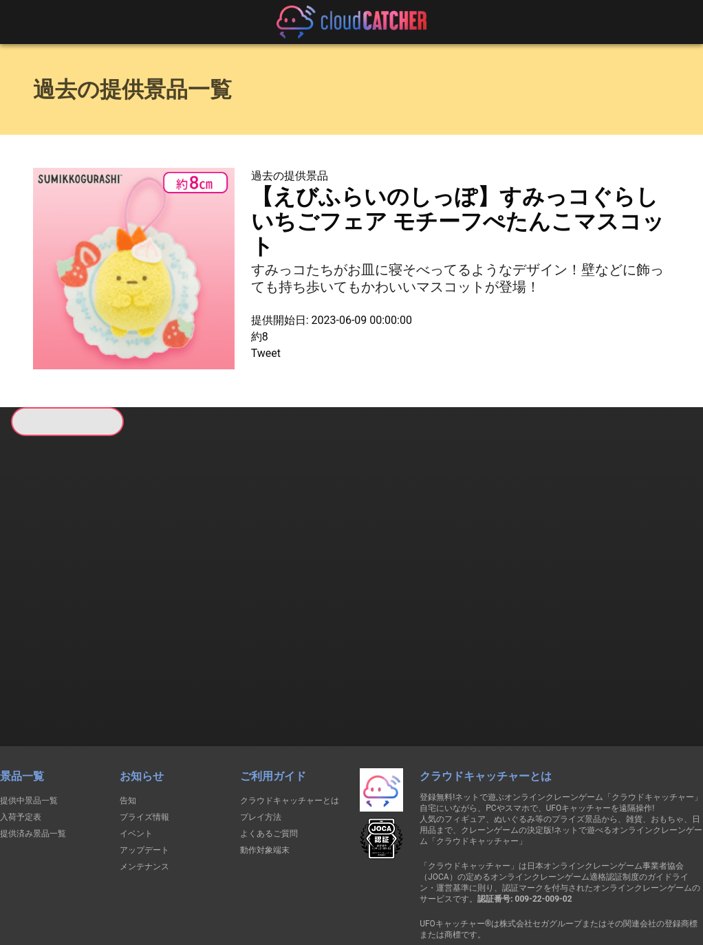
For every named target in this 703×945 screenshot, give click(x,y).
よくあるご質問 (269, 760)
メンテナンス (144, 794)
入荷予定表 (20, 744)
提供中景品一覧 (29, 727)
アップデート (144, 777)
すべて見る (63, 615)
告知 (128, 727)
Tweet (266, 353)
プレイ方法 (260, 744)
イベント (136, 760)
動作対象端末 (265, 777)
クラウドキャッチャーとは (289, 727)
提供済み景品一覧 (33, 760)
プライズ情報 (144, 744)
